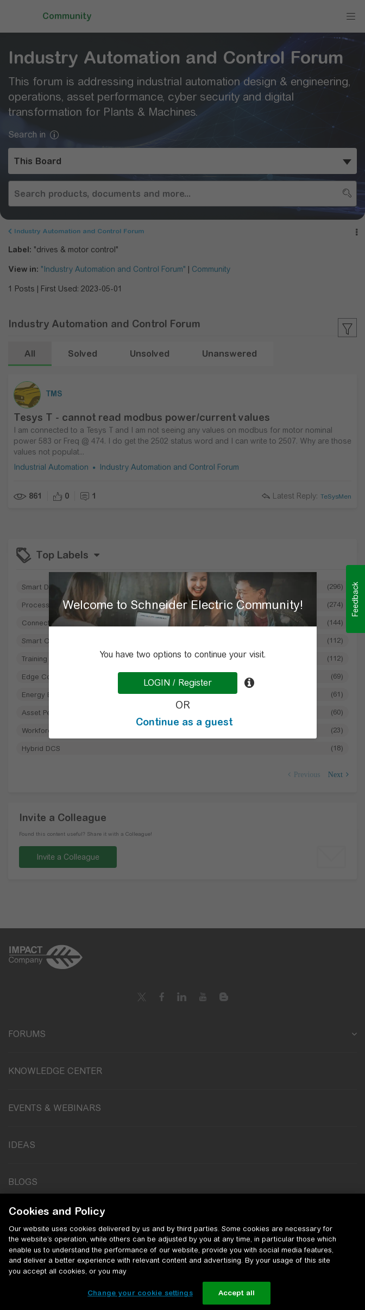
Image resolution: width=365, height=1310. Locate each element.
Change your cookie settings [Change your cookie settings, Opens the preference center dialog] (140, 1293)
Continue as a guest (184, 722)
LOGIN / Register (177, 683)
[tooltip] (249, 683)
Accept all (236, 1293)
